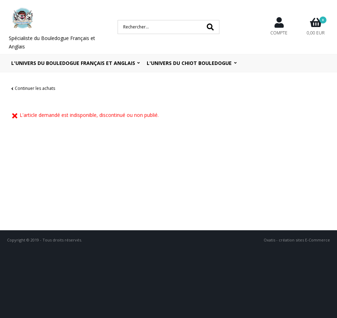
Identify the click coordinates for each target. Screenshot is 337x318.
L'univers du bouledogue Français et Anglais (73, 63)
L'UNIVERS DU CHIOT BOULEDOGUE (189, 63)
